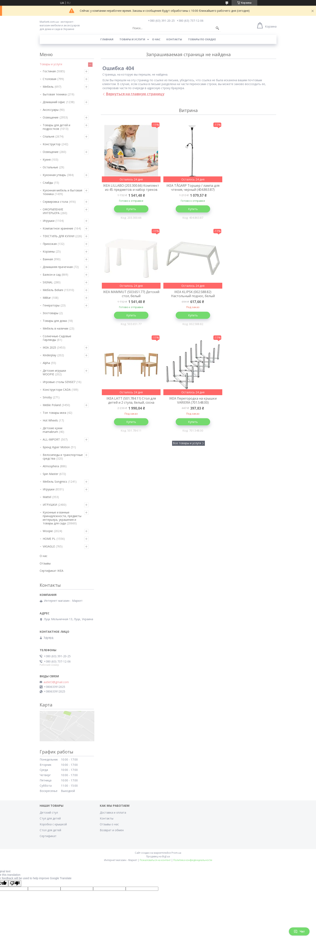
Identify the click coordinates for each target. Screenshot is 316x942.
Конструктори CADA (57, 390)
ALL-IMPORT (51, 439)
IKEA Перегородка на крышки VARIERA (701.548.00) (247, 298)
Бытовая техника (55, 94)
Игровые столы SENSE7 (59, 382)
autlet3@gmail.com (56, 682)
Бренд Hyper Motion (56, 447)
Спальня (48, 136)
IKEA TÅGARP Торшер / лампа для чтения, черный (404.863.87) (188, 187)
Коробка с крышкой (53, 824)
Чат (299, 931)
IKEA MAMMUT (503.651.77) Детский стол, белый (247, 187)
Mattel (47, 497)
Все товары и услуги (187, 341)
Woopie (48, 531)
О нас (156, 39)
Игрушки (48, 221)
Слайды (48, 183)
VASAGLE (49, 546)
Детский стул (49, 812)
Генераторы (51, 305)
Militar (47, 298)
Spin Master (50, 474)
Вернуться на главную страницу (135, 94)
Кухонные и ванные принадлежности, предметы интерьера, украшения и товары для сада (62, 517)
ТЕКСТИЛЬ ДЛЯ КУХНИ (58, 236)
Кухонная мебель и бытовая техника (62, 192)
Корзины (49, 251)
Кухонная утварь (54, 175)
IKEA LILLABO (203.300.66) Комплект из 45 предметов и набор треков (129, 189)
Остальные (50, 167)
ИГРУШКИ (50, 505)
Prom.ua (176, 853)
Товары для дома (55, 321)
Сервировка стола (55, 202)
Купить (129, 213)
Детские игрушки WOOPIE (54, 372)
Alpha (46, 363)
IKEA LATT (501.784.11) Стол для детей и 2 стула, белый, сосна (188, 298)
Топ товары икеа (54, 413)
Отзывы (45, 563)
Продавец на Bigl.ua (158, 856)
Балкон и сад (52, 274)
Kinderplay (49, 355)
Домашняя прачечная (58, 267)
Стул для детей (50, 818)
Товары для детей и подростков (56, 127)
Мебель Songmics (55, 481)
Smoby (47, 397)
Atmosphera (51, 466)
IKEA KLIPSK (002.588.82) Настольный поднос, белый (129, 298)
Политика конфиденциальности (192, 860)
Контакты (174, 39)
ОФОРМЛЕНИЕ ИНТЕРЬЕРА (53, 211)
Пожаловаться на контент (155, 860)
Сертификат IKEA (51, 571)
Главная (106, 39)
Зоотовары (50, 313)
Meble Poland (52, 405)
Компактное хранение (58, 228)
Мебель (48, 87)
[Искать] (217, 28)
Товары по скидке (202, 39)
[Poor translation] (14, 883)
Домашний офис (54, 102)
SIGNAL (48, 282)
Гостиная (49, 71)
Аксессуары (51, 110)
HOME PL (49, 539)
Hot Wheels (50, 420)
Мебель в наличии (55, 328)
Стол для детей (50, 830)
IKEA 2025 (49, 347)
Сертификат (48, 836)
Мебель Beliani (53, 290)
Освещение (51, 117)
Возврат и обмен (112, 830)
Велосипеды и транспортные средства (63, 456)
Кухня (47, 159)
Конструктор (52, 144)
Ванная (48, 259)
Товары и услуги (132, 39)
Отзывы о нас (109, 824)
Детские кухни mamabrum (52, 430)
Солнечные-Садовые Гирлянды (57, 338)
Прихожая (50, 244)
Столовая (49, 79)
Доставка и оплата (113, 812)
